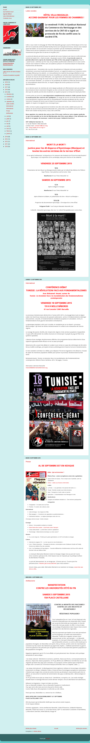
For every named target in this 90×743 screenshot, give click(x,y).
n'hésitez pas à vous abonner (47, 563)
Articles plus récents (31, 728)
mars (7, 128)
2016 (6, 89)
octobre (8, 99)
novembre (9, 96)
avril (7, 126)
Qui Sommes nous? (8, 11)
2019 (6, 82)
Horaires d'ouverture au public (11, 75)
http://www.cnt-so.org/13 (37, 127)
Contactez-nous (7, 18)
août (7, 116)
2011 (6, 144)
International (30, 140)
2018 (6, 84)
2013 (6, 139)
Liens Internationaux (8, 16)
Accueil (56, 728)
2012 (6, 141)
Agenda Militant (7, 14)
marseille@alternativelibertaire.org (36, 368)
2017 (6, 87)
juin (7, 121)
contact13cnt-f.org (41, 125)
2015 (6, 92)
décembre (9, 94)
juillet (8, 118)
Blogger (48, 738)
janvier (8, 133)
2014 (6, 136)
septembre (9, 101)
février (8, 131)
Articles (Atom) (37, 731)
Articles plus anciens (81, 728)
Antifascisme (30, 581)
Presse (28, 462)
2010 (6, 146)
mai (7, 123)
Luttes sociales (31, 11)
